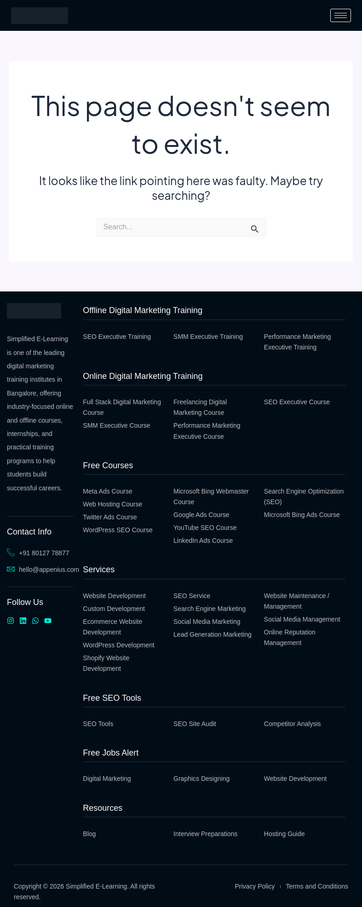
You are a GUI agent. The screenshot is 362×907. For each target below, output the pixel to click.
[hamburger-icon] (340, 15)
